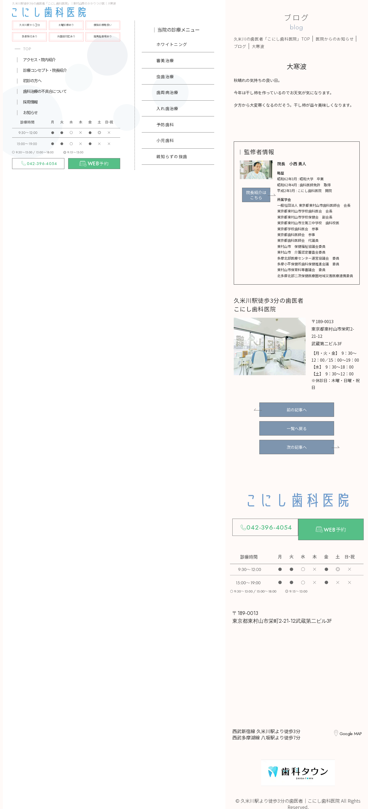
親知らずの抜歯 (171, 156)
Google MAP (349, 721)
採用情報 (30, 102)
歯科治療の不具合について (44, 91)
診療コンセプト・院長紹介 (44, 70)
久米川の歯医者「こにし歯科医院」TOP (272, 39)
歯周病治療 (167, 92)
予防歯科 (165, 124)
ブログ (240, 46)
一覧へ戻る (297, 424)
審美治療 (165, 60)
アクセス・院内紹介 (39, 59)
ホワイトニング (171, 44)
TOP (27, 49)
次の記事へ (297, 440)
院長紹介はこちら (256, 194)
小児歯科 (165, 140)
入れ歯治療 (167, 108)
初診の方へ (32, 80)
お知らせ (30, 112)
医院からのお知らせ (335, 39)
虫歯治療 (165, 76)
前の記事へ (297, 408)
